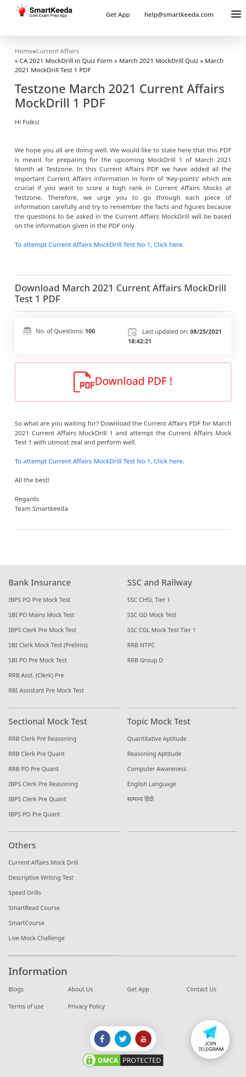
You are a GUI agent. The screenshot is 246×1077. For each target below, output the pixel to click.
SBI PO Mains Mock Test (41, 615)
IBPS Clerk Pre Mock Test (42, 630)
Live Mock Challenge (36, 938)
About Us (80, 989)
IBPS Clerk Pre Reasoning (43, 784)
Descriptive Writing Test (40, 877)
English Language (151, 784)
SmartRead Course (34, 908)
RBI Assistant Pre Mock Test (46, 690)
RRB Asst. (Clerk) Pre (36, 675)
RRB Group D (145, 660)
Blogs (16, 989)
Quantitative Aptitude (156, 738)
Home (24, 51)
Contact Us (202, 989)
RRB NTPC (141, 645)
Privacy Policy (86, 1006)
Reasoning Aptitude (154, 754)
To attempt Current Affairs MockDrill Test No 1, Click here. (99, 244)
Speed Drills (24, 893)
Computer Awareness (156, 769)
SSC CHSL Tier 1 (148, 600)
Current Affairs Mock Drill (43, 862)
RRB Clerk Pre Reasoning (42, 738)
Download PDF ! (122, 381)
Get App (138, 989)
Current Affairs (57, 51)
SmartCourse (26, 923)
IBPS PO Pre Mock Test (39, 600)
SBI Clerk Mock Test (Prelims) (48, 645)
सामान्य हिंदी (140, 799)
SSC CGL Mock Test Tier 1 (161, 630)
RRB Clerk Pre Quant (36, 754)
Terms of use (26, 1006)
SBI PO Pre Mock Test (37, 660)
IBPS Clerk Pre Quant (37, 799)
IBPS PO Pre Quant (34, 814)
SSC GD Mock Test (151, 615)
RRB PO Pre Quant (33, 769)
